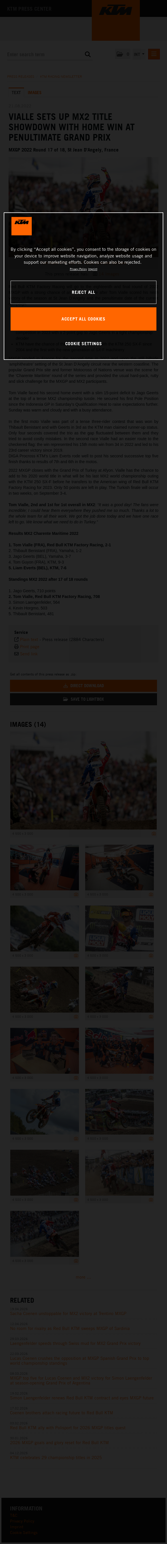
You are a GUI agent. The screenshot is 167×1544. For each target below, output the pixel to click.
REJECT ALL (83, 292)
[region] (84, 286)
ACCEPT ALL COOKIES (83, 319)
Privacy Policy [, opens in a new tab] (78, 269)
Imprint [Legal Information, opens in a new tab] (92, 269)
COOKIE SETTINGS (83, 343)
